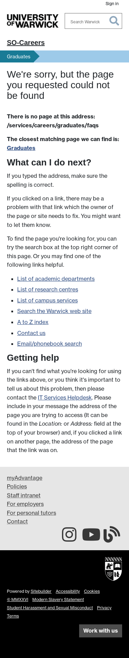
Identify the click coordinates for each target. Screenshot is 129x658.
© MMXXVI (17, 599)
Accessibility (68, 591)
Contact (17, 521)
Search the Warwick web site (54, 311)
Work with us (100, 630)
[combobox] (93, 21)
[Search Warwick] (93, 21)
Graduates (18, 56)
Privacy (104, 607)
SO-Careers (26, 42)
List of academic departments (56, 278)
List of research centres (47, 289)
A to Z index (33, 322)
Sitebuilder (41, 591)
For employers (25, 503)
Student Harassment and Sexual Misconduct (50, 607)
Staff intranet (24, 495)
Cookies (92, 591)
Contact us (31, 333)
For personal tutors (31, 512)
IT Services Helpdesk (65, 397)
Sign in (112, 3)
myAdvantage (24, 477)
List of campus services (47, 300)
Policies (17, 486)
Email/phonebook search (49, 343)
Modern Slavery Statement (58, 599)
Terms (13, 616)
